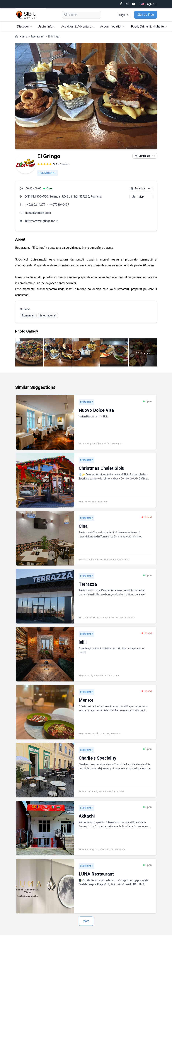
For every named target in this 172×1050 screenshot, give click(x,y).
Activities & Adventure (77, 26)
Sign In (123, 15)
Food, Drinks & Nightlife (149, 26)
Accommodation (112, 26)
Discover (24, 26)
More (86, 921)
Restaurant (37, 36)
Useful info (46, 26)
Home (23, 36)
